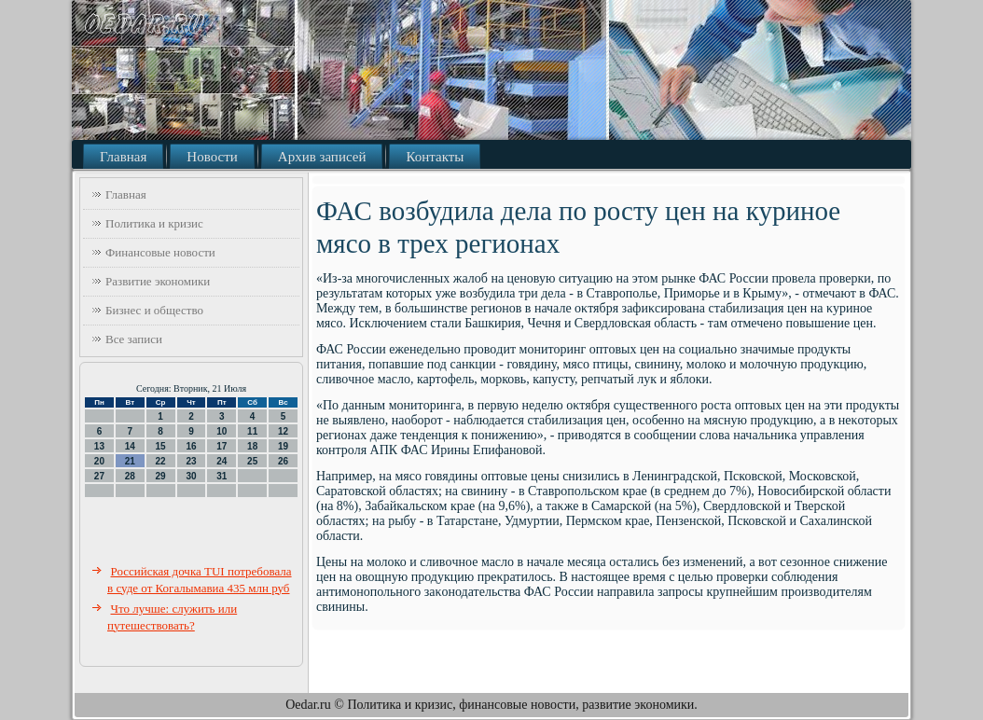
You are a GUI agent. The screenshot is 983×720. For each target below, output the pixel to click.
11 (252, 431)
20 (99, 461)
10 (221, 431)
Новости (212, 156)
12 (283, 431)
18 (252, 446)
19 (283, 446)
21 (130, 461)
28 (130, 476)
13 (99, 446)
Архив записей (322, 156)
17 (221, 446)
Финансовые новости (160, 252)
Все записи (133, 339)
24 (221, 461)
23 (191, 461)
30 (191, 476)
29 (161, 476)
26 (283, 461)
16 (191, 446)
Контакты (435, 156)
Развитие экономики (157, 281)
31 (221, 476)
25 (252, 461)
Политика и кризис (154, 223)
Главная (123, 156)
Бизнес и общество (154, 310)
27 (99, 476)
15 (161, 446)
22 (161, 461)
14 (130, 446)
